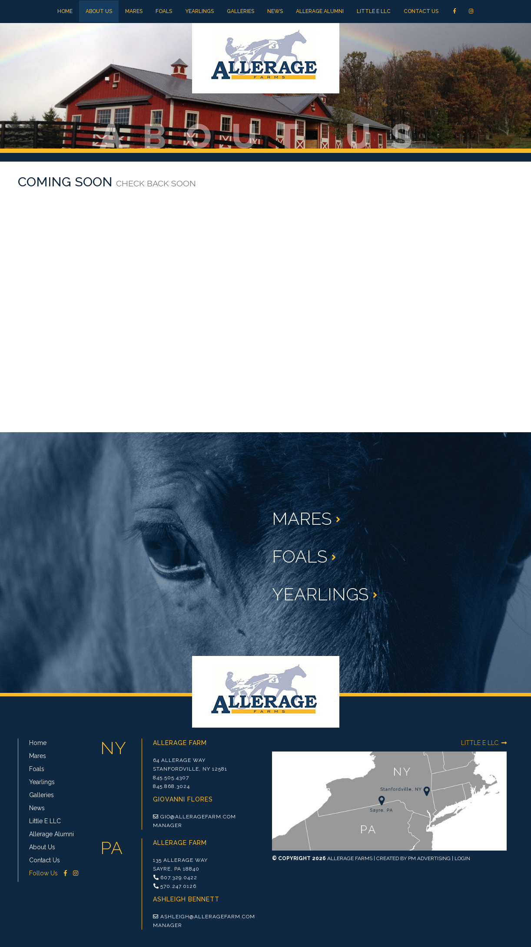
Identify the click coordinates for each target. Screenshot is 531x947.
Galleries (240, 11)
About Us (99, 11)
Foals (164, 11)
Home (65, 11)
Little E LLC (374, 11)
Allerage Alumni (320, 11)
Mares (134, 11)
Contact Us (421, 11)
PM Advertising (429, 858)
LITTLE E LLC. (484, 742)
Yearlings (199, 11)
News (275, 11)
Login (462, 858)
